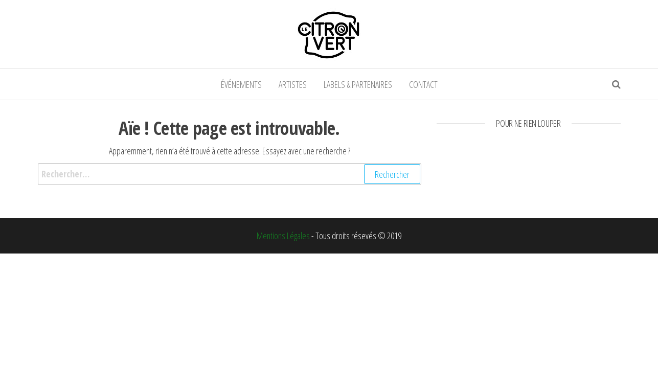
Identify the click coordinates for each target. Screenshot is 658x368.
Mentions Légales (283, 235)
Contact (423, 84)
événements (241, 84)
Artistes (293, 84)
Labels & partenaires (358, 84)
